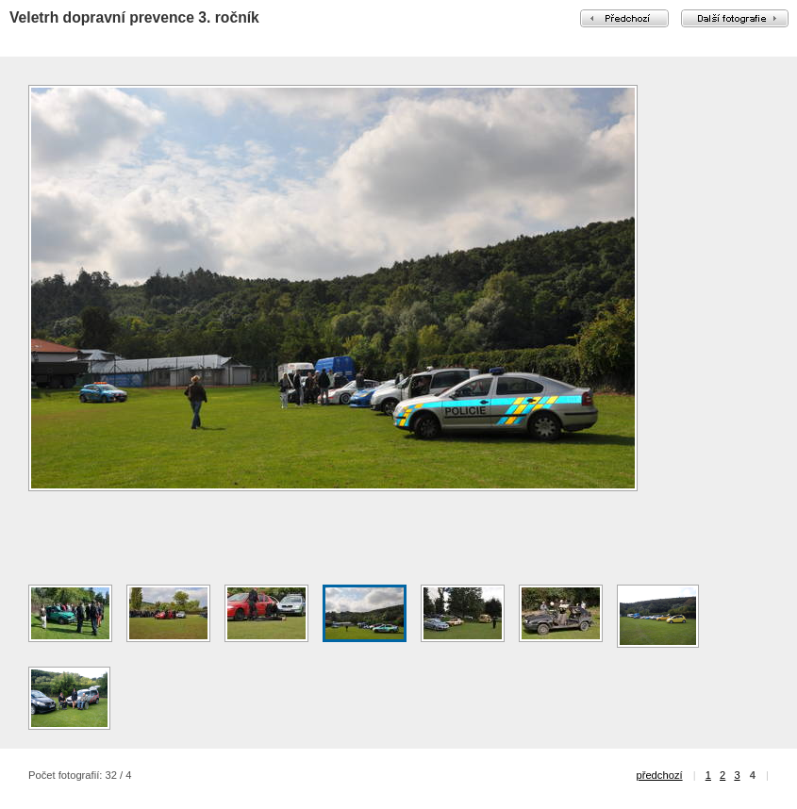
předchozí (659, 775)
